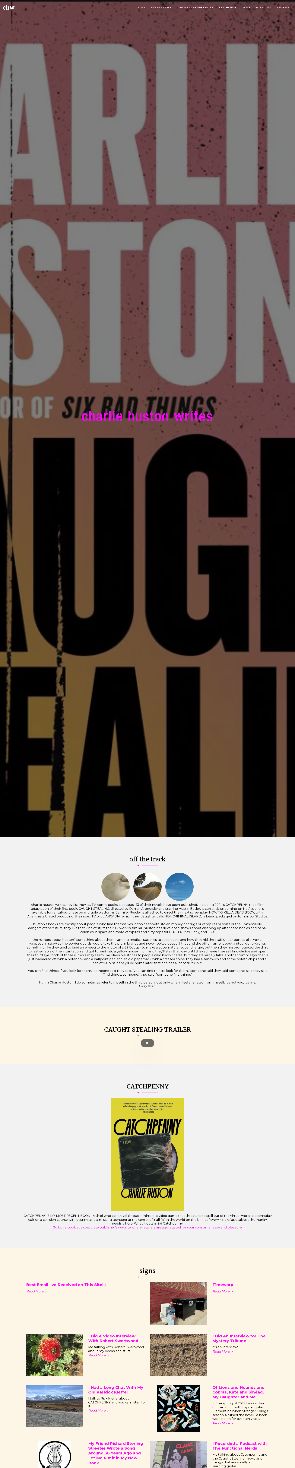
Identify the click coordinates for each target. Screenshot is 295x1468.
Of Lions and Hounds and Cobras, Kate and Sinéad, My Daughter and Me (238, 1407)
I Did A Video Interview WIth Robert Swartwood (113, 1353)
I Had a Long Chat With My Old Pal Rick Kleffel (115, 1404)
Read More (37, 1306)
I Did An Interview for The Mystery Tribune (239, 1353)
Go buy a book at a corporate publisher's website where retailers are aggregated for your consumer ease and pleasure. (147, 1242)
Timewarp (222, 1299)
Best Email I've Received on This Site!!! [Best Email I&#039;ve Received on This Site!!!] (66, 1299)
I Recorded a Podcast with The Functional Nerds (239, 1460)
